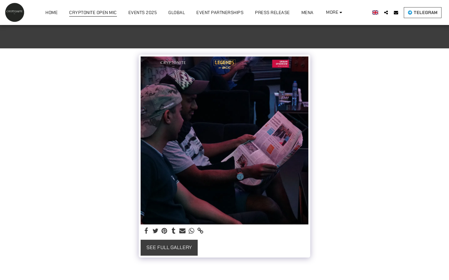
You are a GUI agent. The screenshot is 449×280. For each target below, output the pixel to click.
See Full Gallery (169, 247)
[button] (386, 12)
